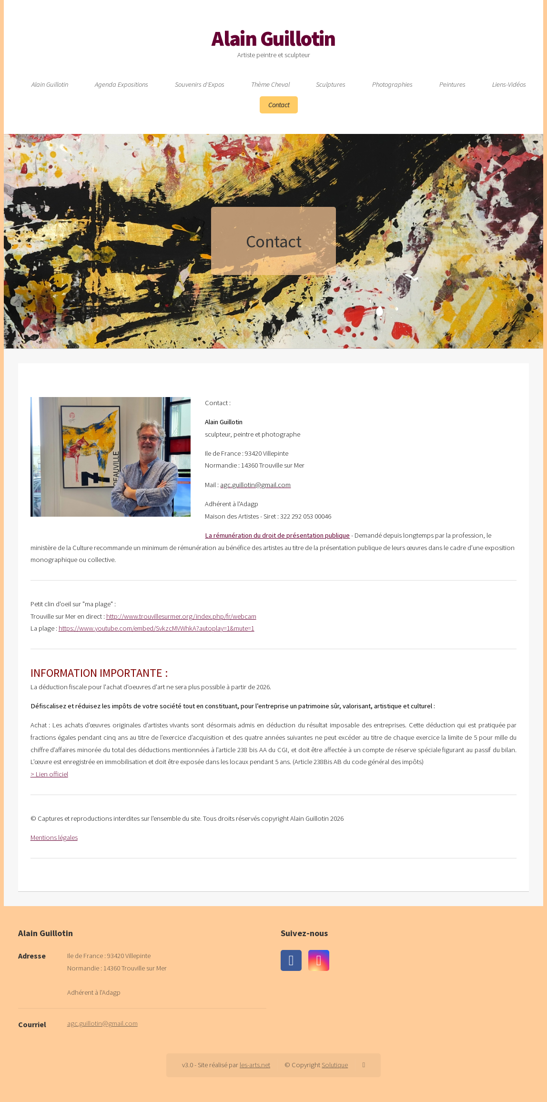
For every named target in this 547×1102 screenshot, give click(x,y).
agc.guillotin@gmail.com (102, 1023)
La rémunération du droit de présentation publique (277, 535)
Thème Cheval (270, 84)
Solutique (335, 1065)
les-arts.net (255, 1065)
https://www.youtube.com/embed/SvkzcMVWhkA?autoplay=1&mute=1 (156, 628)
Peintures (452, 84)
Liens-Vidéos (509, 84)
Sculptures (330, 84)
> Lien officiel (49, 774)
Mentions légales (54, 837)
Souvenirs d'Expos (199, 84)
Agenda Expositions (121, 84)
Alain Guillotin (273, 38)
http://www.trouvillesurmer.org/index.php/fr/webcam (181, 616)
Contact (278, 105)
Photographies (392, 84)
